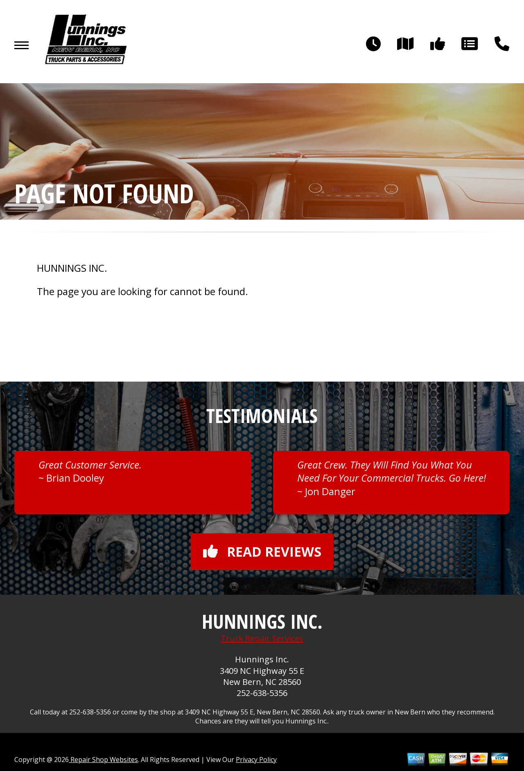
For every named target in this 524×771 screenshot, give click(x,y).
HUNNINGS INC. (72, 268)
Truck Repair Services (262, 638)
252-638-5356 (262, 692)
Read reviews (262, 551)
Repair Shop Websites (103, 759)
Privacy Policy (256, 759)
